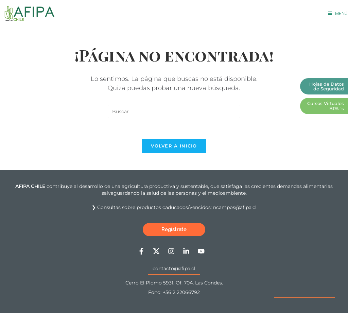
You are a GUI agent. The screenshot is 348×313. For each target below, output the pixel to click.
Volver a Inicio (174, 146)
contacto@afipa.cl (174, 268)
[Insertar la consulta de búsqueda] (174, 111)
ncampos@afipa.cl (235, 207)
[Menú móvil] (338, 13)
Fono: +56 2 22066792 (174, 292)
